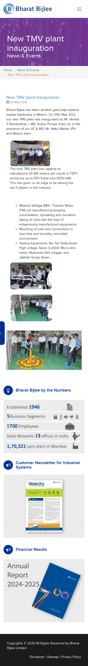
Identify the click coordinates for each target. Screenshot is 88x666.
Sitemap (53, 657)
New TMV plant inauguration (32, 97)
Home (8, 70)
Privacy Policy (71, 657)
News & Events (28, 70)
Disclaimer (37, 657)
